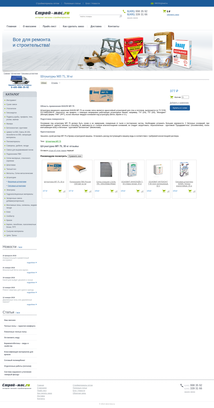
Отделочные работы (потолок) (17, 366)
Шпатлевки (10, 165)
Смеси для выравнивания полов (19, 150)
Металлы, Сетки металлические (19, 173)
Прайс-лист (49, 26)
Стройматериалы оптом (47, 3)
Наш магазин (9, 320)
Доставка (96, 26)
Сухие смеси (11, 104)
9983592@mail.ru (161, 3)
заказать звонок (132, 18)
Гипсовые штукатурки (17, 186)
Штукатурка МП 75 (53, 141)
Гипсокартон (11, 113)
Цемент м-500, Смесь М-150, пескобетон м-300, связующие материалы (18, 134)
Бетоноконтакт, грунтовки (16, 128)
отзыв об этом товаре (57, 151)
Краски (9, 220)
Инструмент (11, 100)
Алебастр (10, 216)
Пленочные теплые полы (15, 332)
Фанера (9, 124)
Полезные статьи (72, 3)
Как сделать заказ (73, 26)
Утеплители (11, 109)
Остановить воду (11, 338)
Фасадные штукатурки (17, 182)
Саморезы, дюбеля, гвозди (17, 146)
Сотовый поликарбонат (14, 360)
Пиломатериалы (13, 142)
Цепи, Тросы (11, 235)
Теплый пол (11, 169)
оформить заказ (173, 14)
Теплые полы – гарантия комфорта (19, 326)
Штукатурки (11, 177)
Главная (11, 26)
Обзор (43, 83)
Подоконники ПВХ (13, 154)
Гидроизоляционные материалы (19, 194)
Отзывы (54, 83)
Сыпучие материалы (14, 231)
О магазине (29, 26)
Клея (8, 212)
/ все (20, 247)
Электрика (10, 190)
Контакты (113, 26)
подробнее (31, 262)
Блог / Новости (93, 3)
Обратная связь (79, 393)
